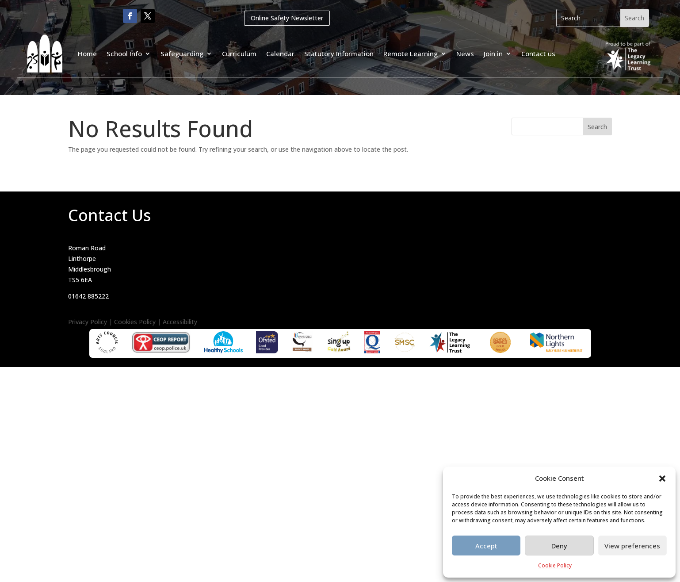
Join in (493, 53)
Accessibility (180, 322)
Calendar (280, 53)
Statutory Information (339, 53)
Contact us (538, 53)
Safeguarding (181, 53)
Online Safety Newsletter (287, 18)
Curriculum (239, 53)
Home (87, 53)
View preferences (632, 545)
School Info (124, 53)
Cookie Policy (555, 565)
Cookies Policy (135, 322)
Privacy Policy (87, 322)
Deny (559, 545)
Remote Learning (410, 53)
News (465, 53)
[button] (662, 478)
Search (597, 127)
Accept (486, 545)
